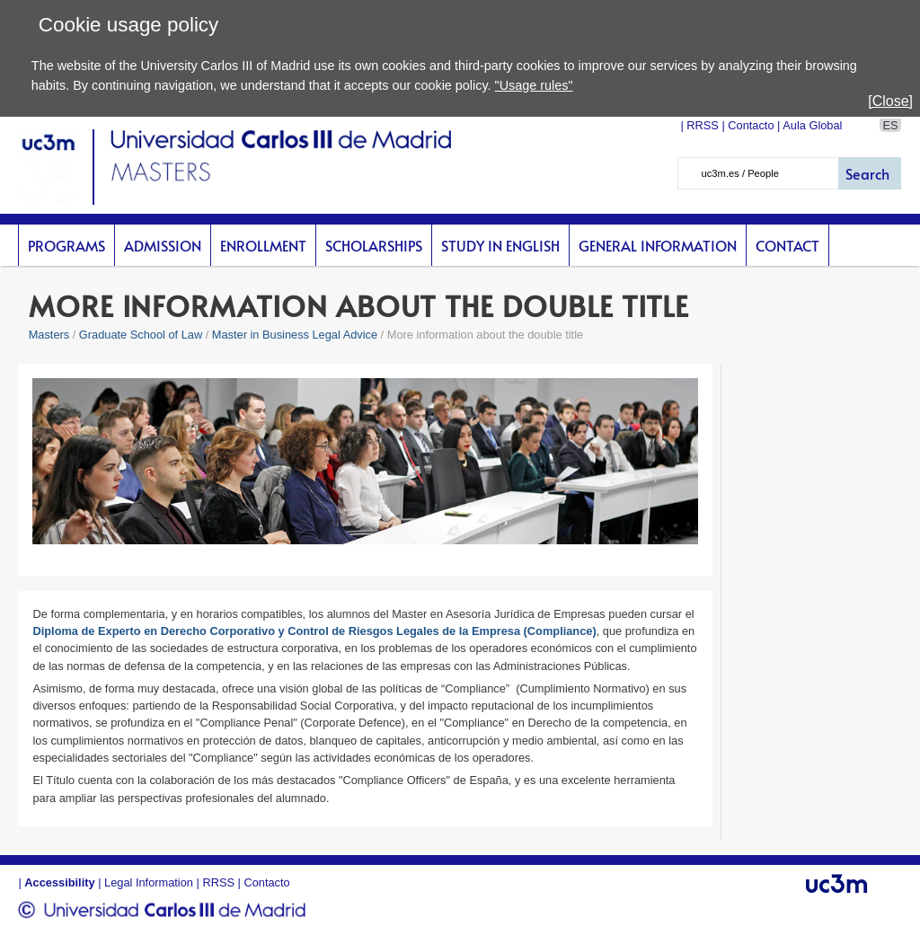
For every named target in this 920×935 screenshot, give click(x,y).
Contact (787, 245)
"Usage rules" (534, 85)
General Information (658, 245)
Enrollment (263, 245)
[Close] (890, 101)
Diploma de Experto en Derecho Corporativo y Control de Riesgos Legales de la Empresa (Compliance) (314, 631)
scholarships (373, 245)
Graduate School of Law (142, 334)
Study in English (500, 245)
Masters (49, 334)
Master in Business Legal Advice (294, 334)
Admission (162, 245)
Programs (66, 245)
